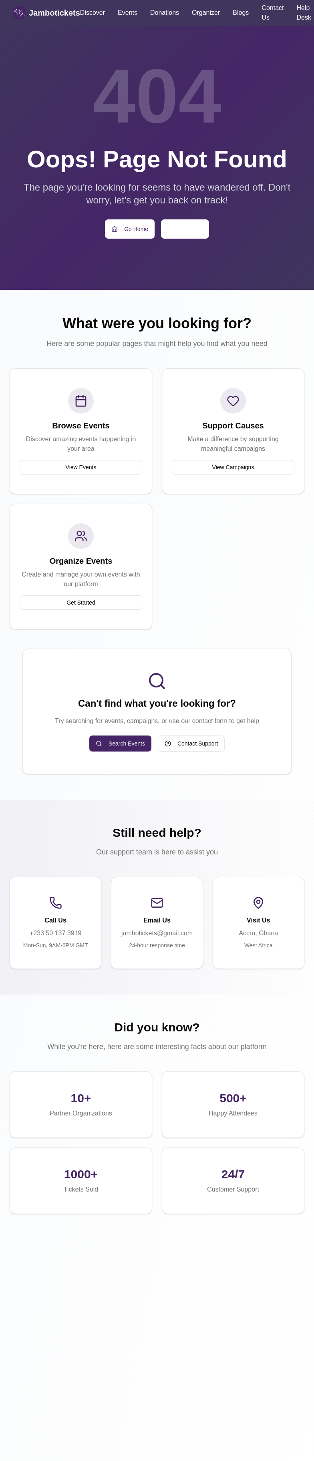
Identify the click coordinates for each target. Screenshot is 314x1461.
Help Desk (303, 12)
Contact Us (273, 12)
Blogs (241, 12)
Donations (164, 12)
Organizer (206, 12)
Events (127, 12)
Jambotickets (54, 12)
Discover (92, 12)
